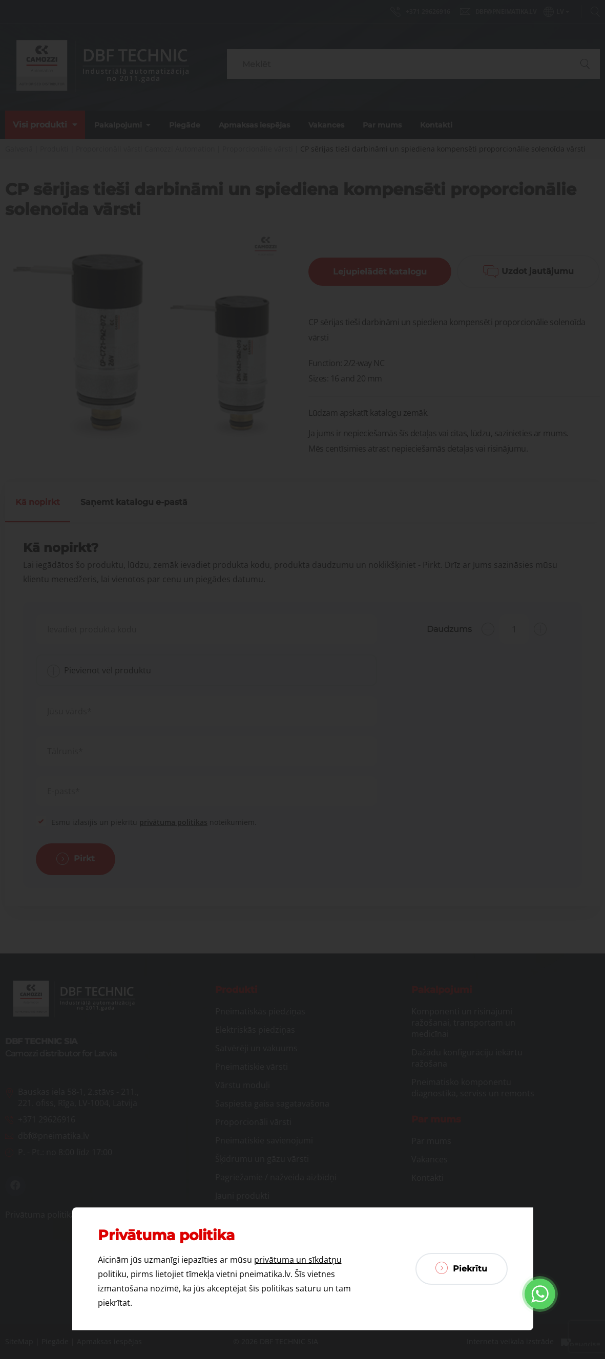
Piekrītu (461, 1268)
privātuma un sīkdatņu (298, 1259)
